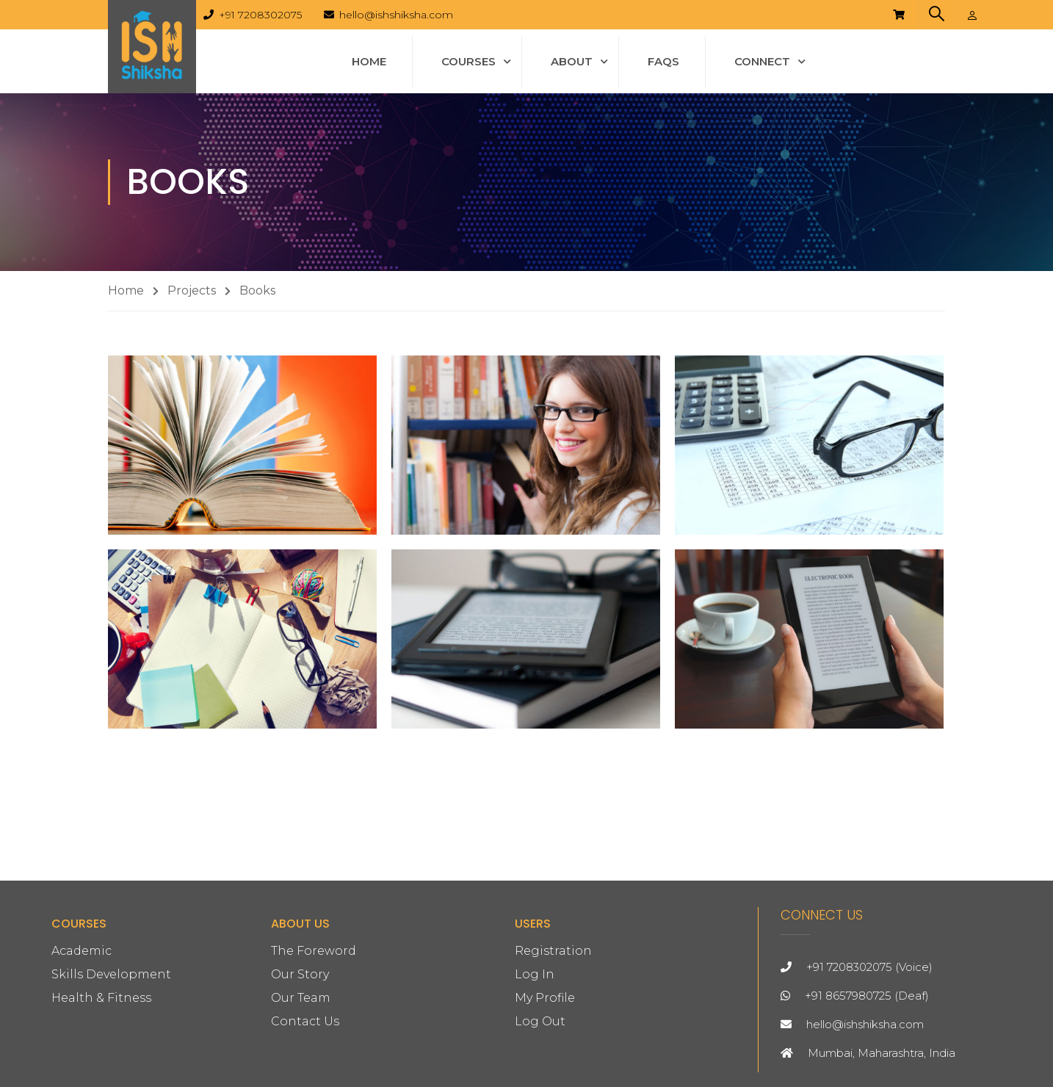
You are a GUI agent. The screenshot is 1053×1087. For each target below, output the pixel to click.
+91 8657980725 (848, 996)
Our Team (300, 998)
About (572, 61)
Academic (81, 951)
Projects (191, 290)
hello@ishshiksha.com (396, 14)
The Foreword (313, 951)
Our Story (300, 974)
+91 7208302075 (260, 14)
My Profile (545, 998)
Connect (762, 61)
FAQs (663, 61)
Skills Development (111, 974)
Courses (468, 61)
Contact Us (305, 1021)
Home (369, 61)
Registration (553, 951)
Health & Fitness (101, 998)
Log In (534, 974)
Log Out (540, 1021)
